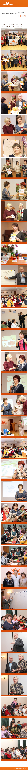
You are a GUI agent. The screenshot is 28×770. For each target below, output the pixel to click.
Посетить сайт (23, 22)
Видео (13, 10)
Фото (4, 10)
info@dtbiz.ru (22, 21)
